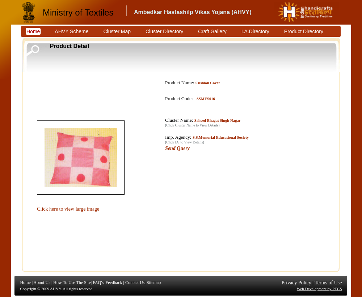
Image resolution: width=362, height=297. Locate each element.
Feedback (113, 282)
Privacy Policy (296, 282)
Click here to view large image (68, 209)
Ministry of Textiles (78, 12)
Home (25, 282)
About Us (42, 282)
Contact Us (135, 282)
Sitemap (154, 282)
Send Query (177, 148)
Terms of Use (328, 282)
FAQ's (98, 282)
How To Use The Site (71, 282)
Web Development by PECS (319, 289)
